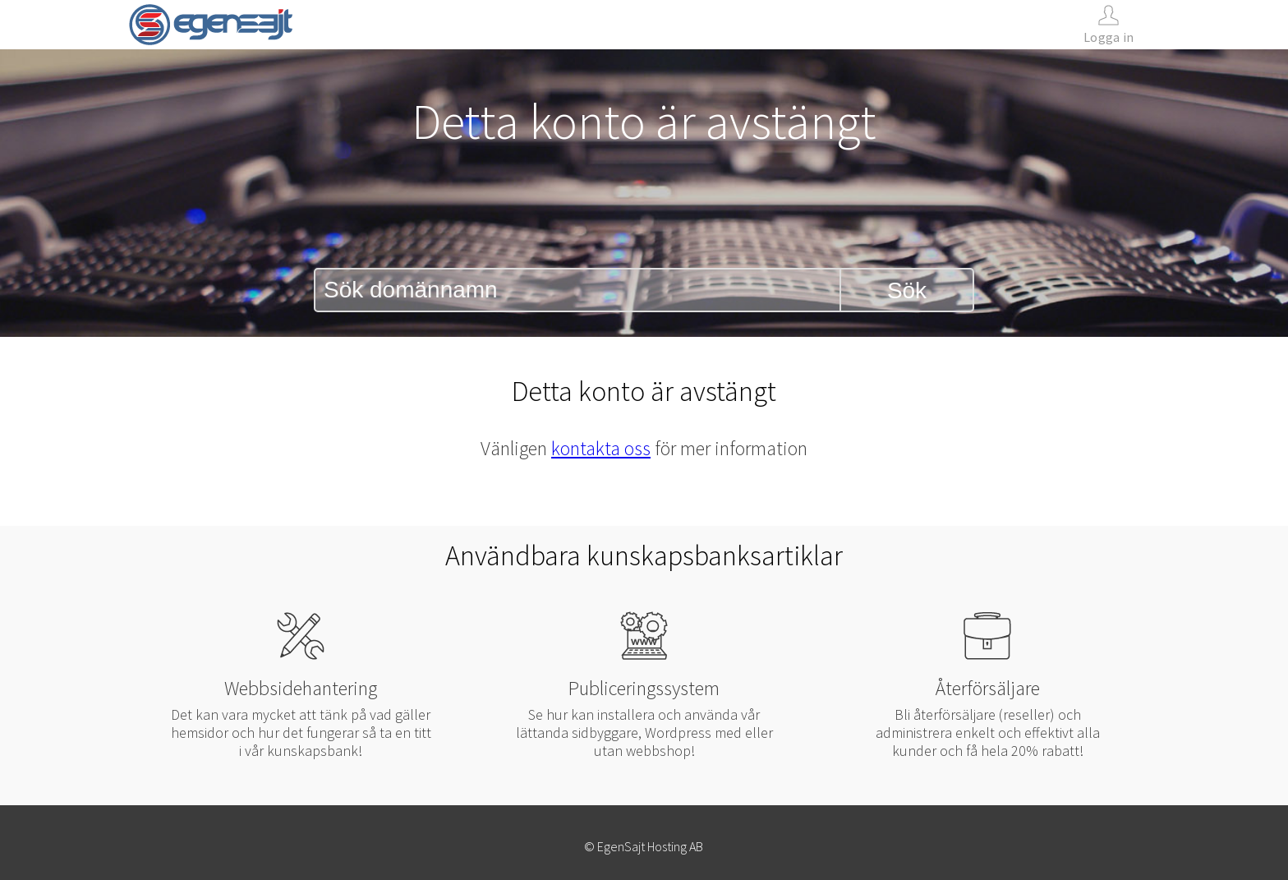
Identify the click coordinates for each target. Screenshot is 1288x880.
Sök (907, 290)
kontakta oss (601, 448)
